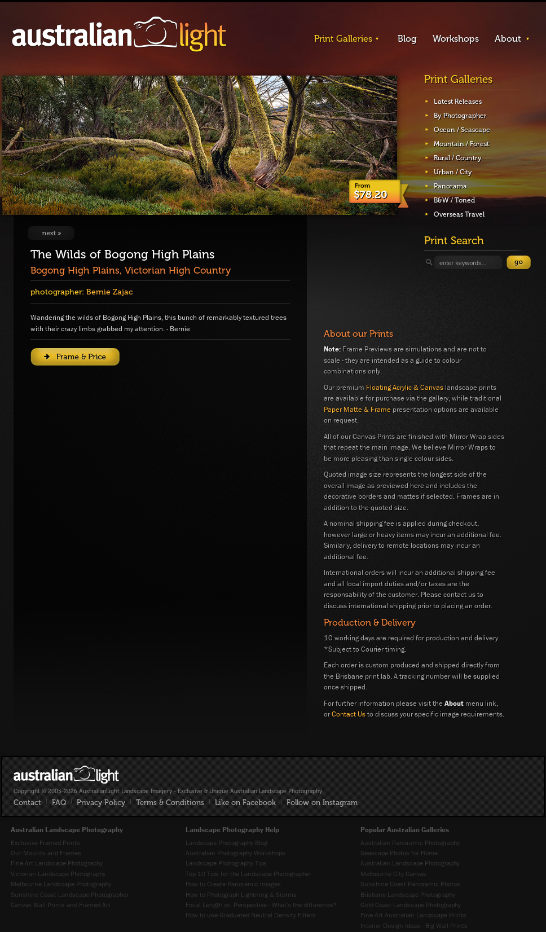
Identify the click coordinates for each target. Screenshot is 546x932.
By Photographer (460, 116)
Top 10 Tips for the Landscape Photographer (248, 873)
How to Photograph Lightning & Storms (241, 894)
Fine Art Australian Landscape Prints (413, 915)
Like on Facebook (245, 802)
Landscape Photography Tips (226, 863)
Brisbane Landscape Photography (407, 894)
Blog (407, 38)
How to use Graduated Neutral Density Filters (251, 915)
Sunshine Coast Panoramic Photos (410, 884)
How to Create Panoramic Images (233, 884)
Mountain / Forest (461, 144)
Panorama (450, 186)
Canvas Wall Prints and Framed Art (61, 904)
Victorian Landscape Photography (58, 873)
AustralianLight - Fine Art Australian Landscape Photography (66, 775)
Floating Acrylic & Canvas (404, 387)
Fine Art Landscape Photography (57, 863)
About (508, 38)
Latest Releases (458, 101)
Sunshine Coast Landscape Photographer (70, 894)
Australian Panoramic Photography (410, 842)
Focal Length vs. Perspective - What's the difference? (261, 904)
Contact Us (349, 714)
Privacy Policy (101, 802)
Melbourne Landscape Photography (61, 884)
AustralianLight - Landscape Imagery (119, 34)
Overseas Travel (459, 214)
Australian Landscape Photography (410, 863)
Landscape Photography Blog (226, 842)
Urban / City (453, 172)
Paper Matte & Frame (357, 409)
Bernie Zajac (109, 292)
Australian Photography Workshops (235, 853)
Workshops (456, 38)
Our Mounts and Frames (46, 853)
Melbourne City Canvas (393, 873)
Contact (27, 802)
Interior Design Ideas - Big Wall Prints (414, 925)
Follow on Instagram (322, 802)
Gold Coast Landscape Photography (410, 904)
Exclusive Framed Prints (45, 842)
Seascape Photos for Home (399, 853)
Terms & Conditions (170, 802)
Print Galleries (343, 38)
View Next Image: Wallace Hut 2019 (51, 233)
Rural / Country (458, 158)
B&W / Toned (454, 200)
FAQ (59, 802)
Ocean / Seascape (462, 130)
